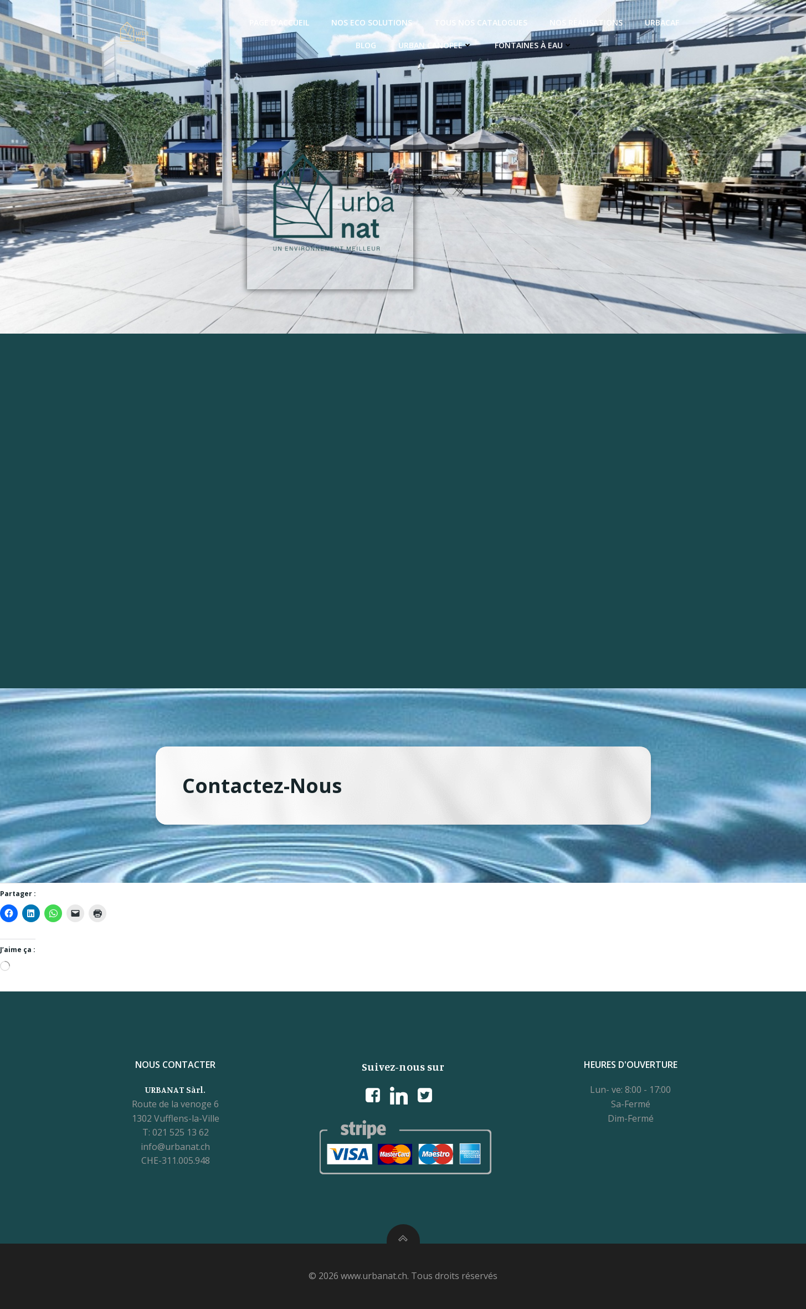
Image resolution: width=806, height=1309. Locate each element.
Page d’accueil (279, 22)
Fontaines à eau (534, 45)
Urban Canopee (435, 45)
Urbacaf (662, 22)
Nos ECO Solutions (371, 22)
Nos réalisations (586, 22)
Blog (366, 45)
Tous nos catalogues (480, 22)
